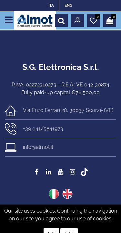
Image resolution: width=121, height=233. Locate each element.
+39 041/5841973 (43, 129)
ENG (69, 5)
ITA (51, 5)
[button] (61, 20)
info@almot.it (38, 147)
